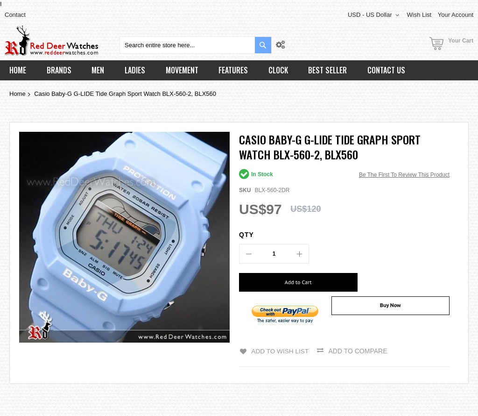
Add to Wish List (279, 346)
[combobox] (195, 45)
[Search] (263, 45)
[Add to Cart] (288, 282)
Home (17, 93)
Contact (15, 14)
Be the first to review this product (404, 175)
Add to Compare (358, 346)
